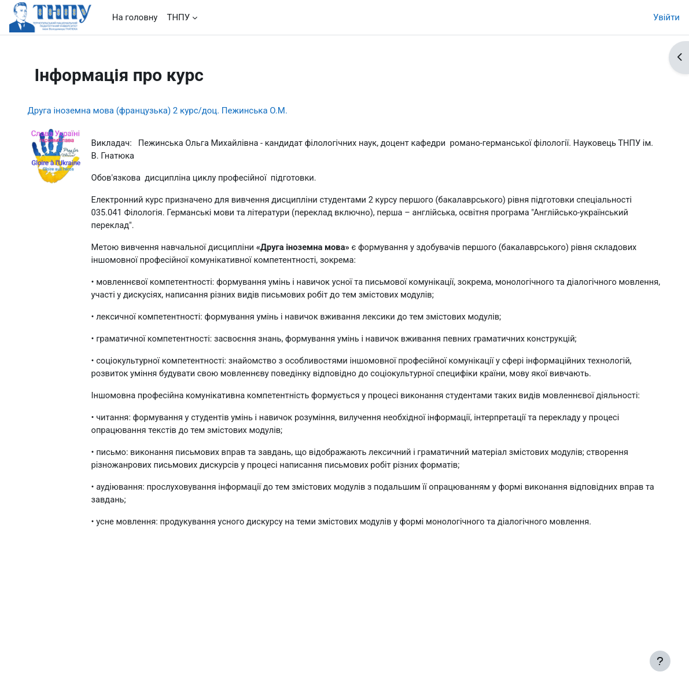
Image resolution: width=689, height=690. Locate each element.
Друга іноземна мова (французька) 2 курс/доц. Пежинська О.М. (174, 110)
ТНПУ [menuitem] (178, 17)
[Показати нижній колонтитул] (660, 661)
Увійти (666, 17)
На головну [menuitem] (135, 17)
